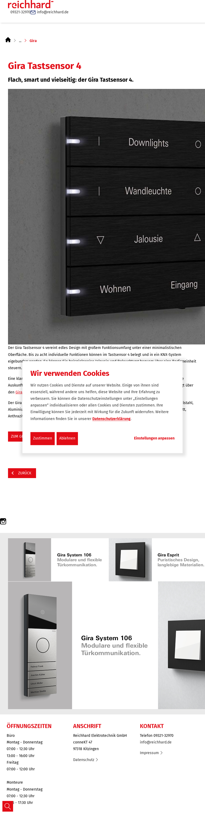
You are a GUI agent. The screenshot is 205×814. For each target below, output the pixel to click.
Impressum (149, 753)
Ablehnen (67, 438)
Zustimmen (42, 438)
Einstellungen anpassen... (154, 438)
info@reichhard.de (156, 742)
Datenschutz (83, 760)
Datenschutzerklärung (111, 419)
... (20, 41)
